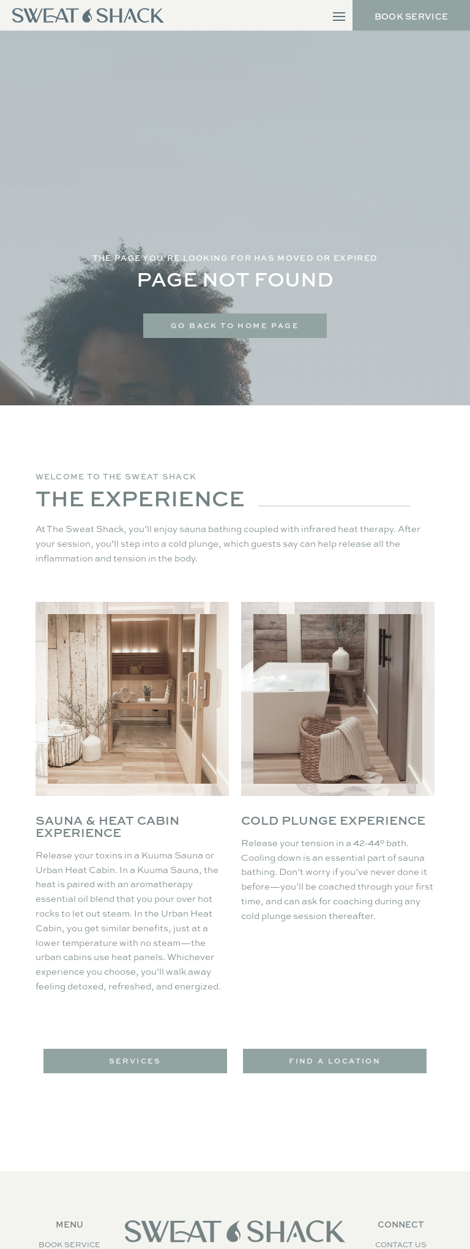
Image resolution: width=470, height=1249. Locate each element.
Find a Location (335, 1061)
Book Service (411, 16)
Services (135, 1061)
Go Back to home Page (235, 325)
